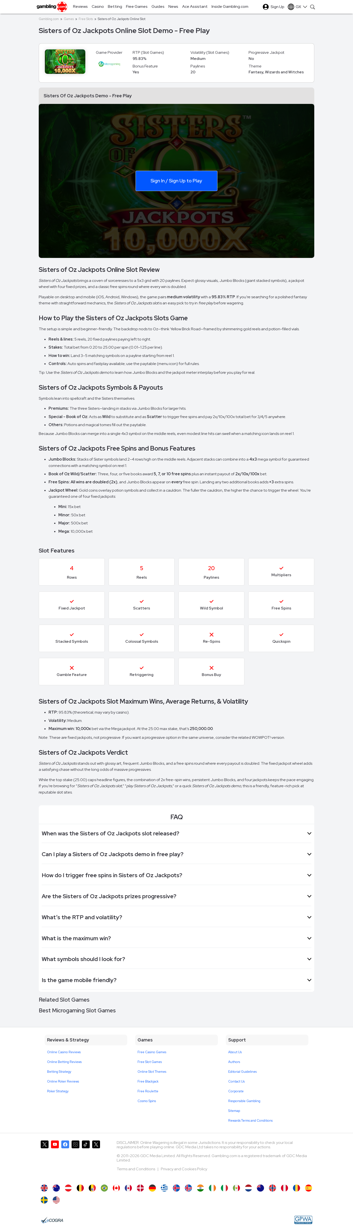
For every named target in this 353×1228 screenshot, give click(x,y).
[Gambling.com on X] (45, 1160)
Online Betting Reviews (64, 1062)
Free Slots (86, 19)
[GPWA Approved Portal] (303, 1220)
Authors (234, 1062)
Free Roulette (148, 1091)
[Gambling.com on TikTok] (86, 1160)
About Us (235, 1052)
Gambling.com (49, 19)
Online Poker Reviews (63, 1081)
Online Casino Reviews (64, 1052)
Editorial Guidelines (242, 1072)
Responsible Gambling (244, 1101)
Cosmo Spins (147, 1101)
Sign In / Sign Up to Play (176, 180)
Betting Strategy (59, 1072)
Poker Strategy (58, 1091)
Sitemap (234, 1111)
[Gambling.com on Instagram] (75, 1160)
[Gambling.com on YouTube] (55, 1160)
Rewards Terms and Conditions (250, 1120)
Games (69, 19)
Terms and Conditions (136, 1169)
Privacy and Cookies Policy (184, 1169)
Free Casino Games (152, 1052)
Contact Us (236, 1081)
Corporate (236, 1091)
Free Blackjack (148, 1081)
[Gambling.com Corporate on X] (96, 1160)
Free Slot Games (150, 1062)
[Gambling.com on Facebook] (65, 1160)
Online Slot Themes (152, 1072)
